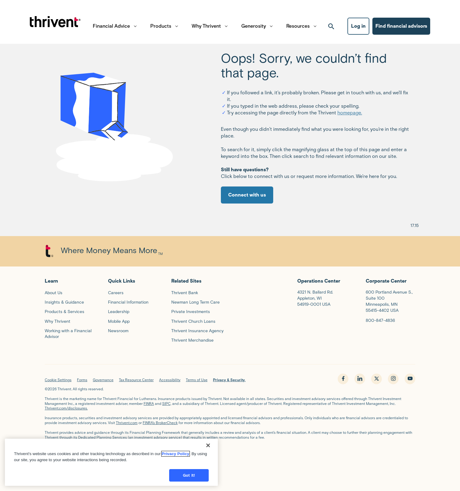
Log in (358, 29)
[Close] (208, 448)
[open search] (331, 29)
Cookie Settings (58, 380)
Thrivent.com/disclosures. (66, 408)
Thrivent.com (127, 422)
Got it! (189, 478)
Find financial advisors (401, 29)
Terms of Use (196, 380)
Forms (82, 380)
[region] (111, 465)
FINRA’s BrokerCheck (160, 422)
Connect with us (247, 195)
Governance (103, 380)
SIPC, (166, 403)
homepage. (349, 113)
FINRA (149, 403)
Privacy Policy (175, 457)
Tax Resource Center (136, 380)
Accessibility (169, 380)
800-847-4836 (380, 320)
